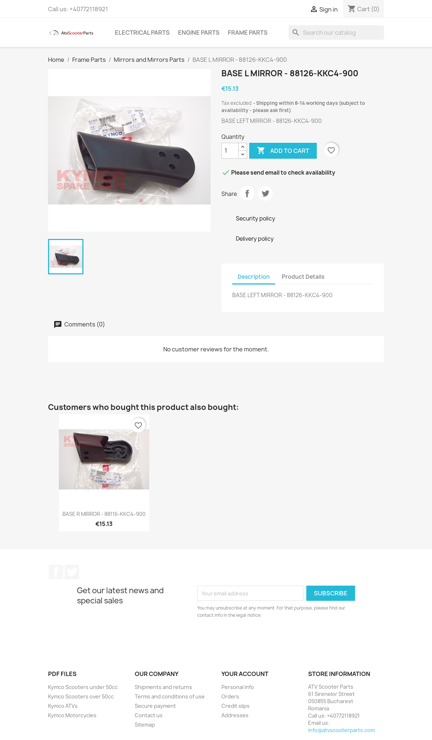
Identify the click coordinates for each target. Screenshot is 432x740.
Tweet (265, 193)
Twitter (72, 572)
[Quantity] (230, 151)
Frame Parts (248, 33)
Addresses (235, 715)
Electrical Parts (142, 33)
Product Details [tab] (303, 277)
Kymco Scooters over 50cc (81, 696)
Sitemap (145, 724)
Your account (244, 674)
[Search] (336, 32)
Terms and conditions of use (170, 696)
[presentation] (257, 639)
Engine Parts (199, 33)
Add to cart (283, 150)
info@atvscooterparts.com (341, 730)
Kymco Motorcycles (72, 715)
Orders (230, 696)
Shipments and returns (163, 687)
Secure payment (155, 705)
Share (247, 193)
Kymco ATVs (63, 705)
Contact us (149, 715)
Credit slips (235, 705)
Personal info (237, 687)
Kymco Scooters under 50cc (83, 687)
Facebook (56, 572)
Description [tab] (254, 277)
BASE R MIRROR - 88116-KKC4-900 (104, 513)
